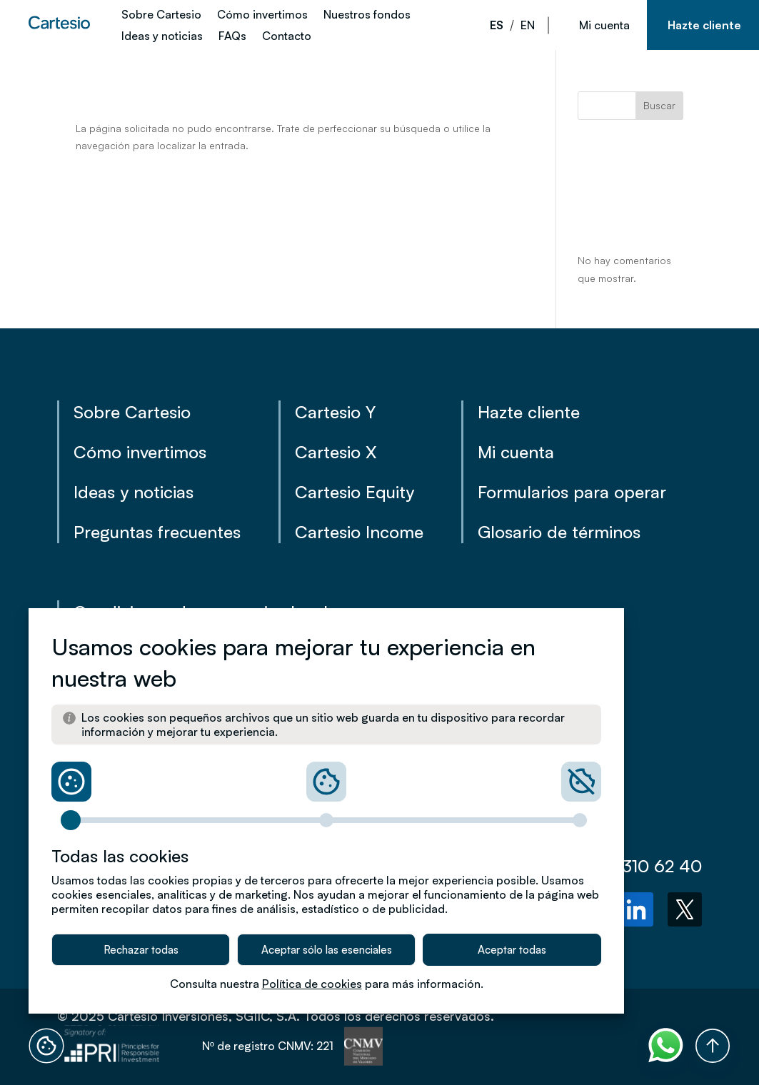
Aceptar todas (512, 950)
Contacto (286, 37)
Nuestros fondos (367, 15)
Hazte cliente (704, 25)
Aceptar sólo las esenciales (326, 950)
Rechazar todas (141, 950)
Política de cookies (312, 983)
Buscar (659, 105)
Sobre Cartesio (161, 15)
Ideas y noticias (162, 37)
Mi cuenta (604, 25)
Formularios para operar (572, 492)
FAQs (232, 37)
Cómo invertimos (262, 15)
